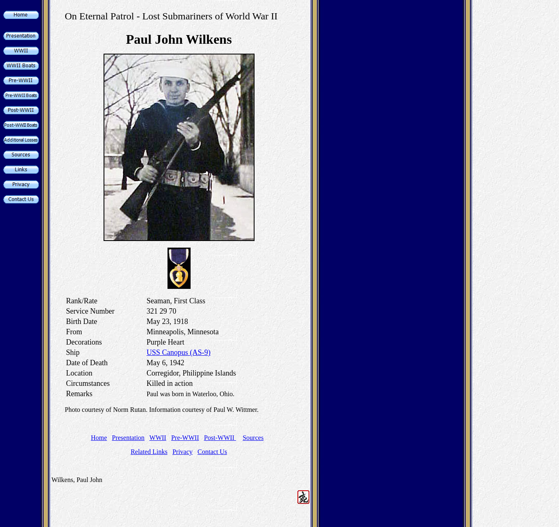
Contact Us (212, 451)
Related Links (149, 451)
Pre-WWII (185, 437)
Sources (253, 437)
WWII (157, 437)
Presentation (128, 437)
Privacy (182, 451)
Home (99, 437)
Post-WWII (220, 437)
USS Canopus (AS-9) (178, 352)
